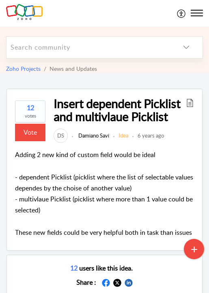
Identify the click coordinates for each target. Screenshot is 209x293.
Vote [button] (30, 132)
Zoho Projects (23, 68)
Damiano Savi (93, 135)
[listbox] (186, 47)
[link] (61, 135)
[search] (88, 47)
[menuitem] (181, 13)
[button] (190, 102)
